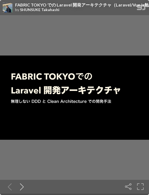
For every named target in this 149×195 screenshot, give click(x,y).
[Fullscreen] (140, 186)
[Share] (128, 186)
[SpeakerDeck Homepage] (141, 8)
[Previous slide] (8, 186)
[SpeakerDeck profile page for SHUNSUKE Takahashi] (7, 8)
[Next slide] (20, 186)
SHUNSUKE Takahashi (39, 10)
